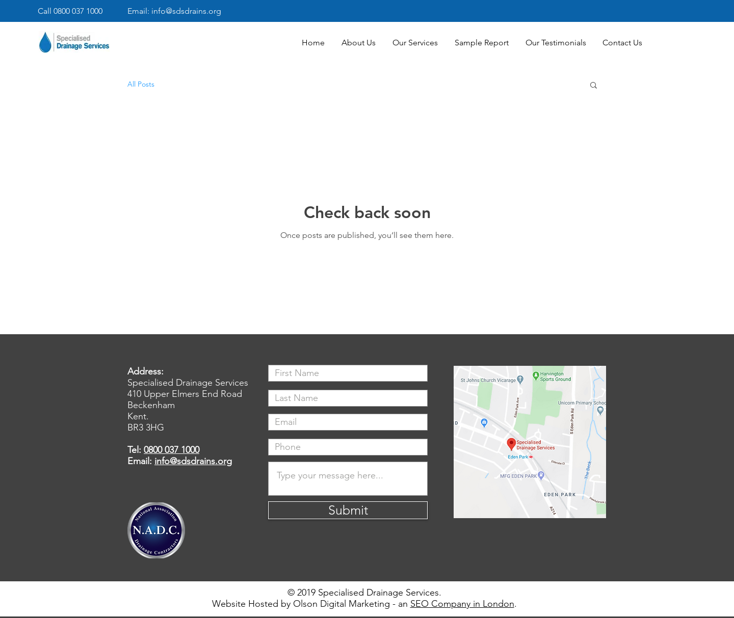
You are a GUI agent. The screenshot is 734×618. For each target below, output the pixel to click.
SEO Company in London (462, 603)
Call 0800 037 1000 (70, 11)
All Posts (140, 84)
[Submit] (348, 510)
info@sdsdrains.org (193, 461)
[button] (593, 85)
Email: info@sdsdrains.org (174, 11)
